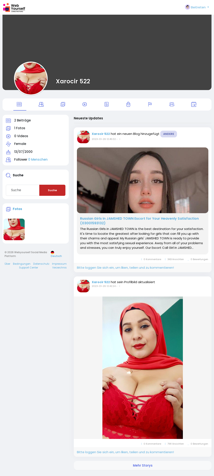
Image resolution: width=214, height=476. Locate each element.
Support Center (28, 269)
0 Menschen (38, 161)
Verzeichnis (59, 269)
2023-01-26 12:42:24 (104, 287)
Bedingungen (22, 265)
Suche (52, 192)
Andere (168, 136)
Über (7, 265)
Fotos (17, 210)
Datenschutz (41, 265)
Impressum (59, 265)
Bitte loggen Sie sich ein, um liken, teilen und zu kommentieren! (125, 269)
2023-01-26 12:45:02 (104, 140)
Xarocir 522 (73, 81)
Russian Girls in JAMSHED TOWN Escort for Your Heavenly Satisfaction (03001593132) (139, 222)
